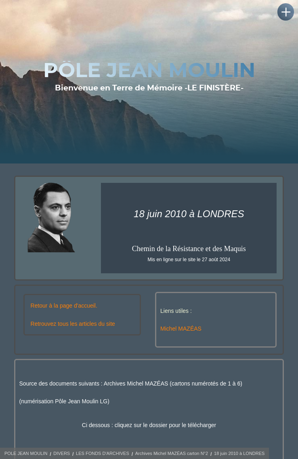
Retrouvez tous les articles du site (73, 324)
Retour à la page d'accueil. (64, 305)
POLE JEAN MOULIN (25, 453)
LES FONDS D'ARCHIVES (102, 453)
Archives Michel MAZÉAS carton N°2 (171, 453)
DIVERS (61, 453)
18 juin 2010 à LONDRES (239, 453)
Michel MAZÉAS (180, 328)
